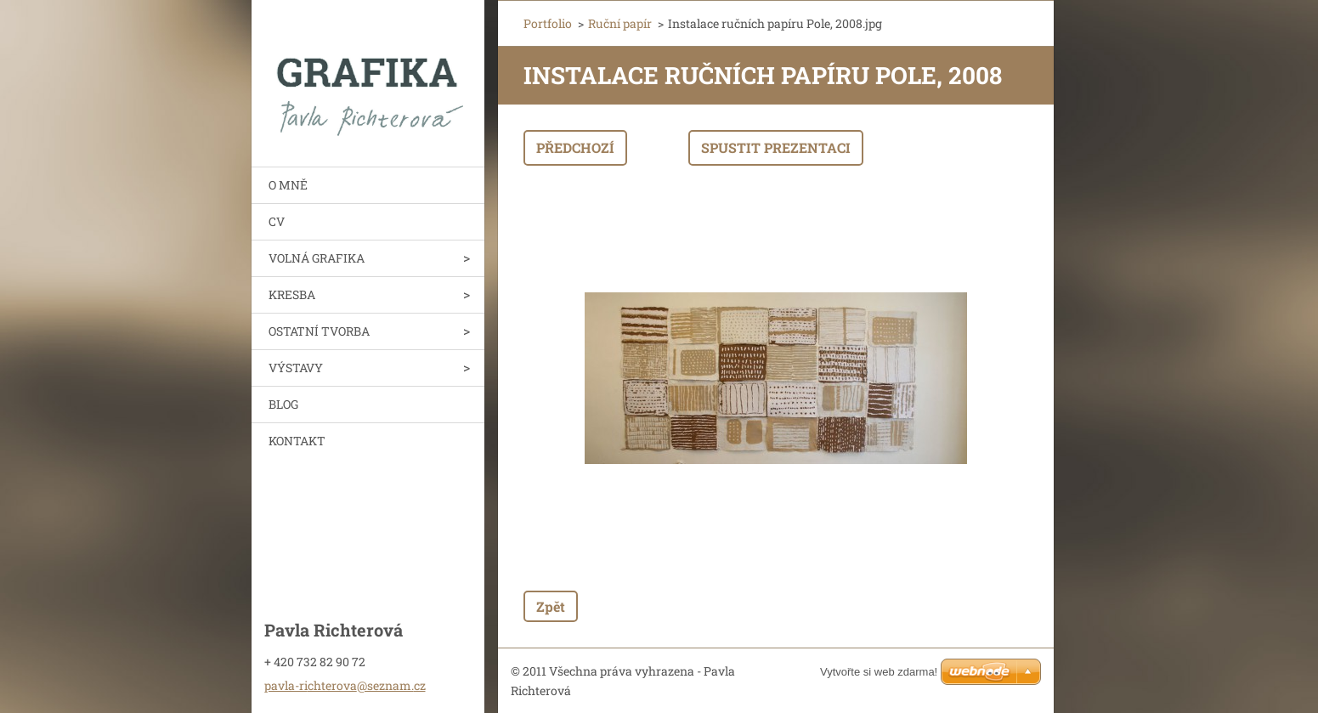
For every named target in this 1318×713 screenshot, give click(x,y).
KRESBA (292, 294)
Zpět (550, 606)
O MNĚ (288, 185)
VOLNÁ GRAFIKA (317, 258)
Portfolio (547, 23)
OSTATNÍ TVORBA (319, 331)
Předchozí (575, 147)
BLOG (283, 404)
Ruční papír (620, 23)
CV (277, 221)
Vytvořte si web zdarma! (878, 671)
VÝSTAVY (296, 367)
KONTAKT (297, 441)
